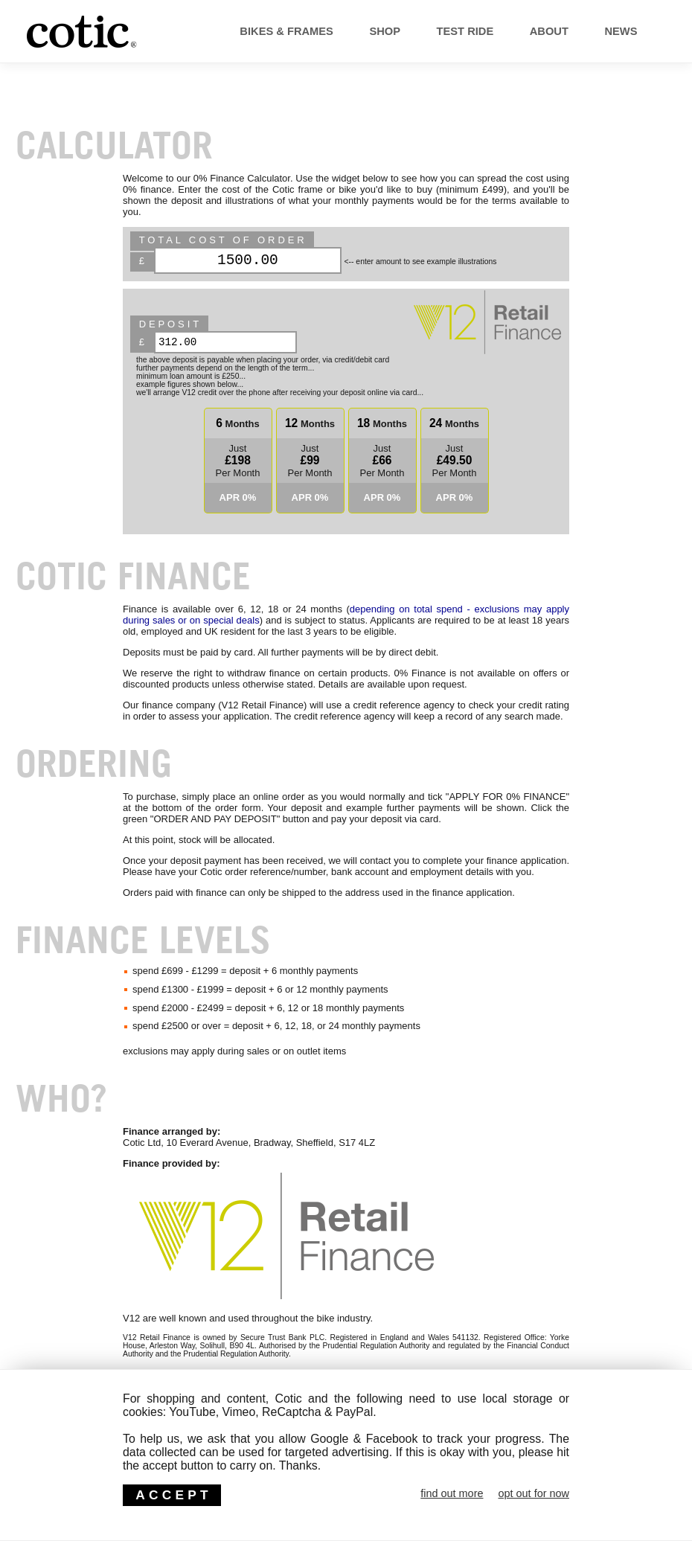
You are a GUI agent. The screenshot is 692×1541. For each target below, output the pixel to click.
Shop (333, 31)
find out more (451, 1493)
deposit (170, 324)
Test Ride (427, 31)
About (524, 31)
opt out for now (533, 1493)
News (610, 31)
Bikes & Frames (220, 31)
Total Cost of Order (223, 240)
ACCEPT (173, 1494)
